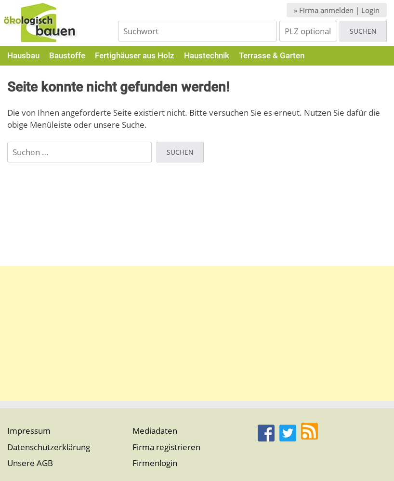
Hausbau (23, 55)
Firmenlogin (154, 462)
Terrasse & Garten (271, 55)
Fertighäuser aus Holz (134, 55)
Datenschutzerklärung (48, 447)
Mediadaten (154, 430)
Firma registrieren (166, 447)
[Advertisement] (197, 333)
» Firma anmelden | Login (337, 10)
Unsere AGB (30, 462)
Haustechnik (206, 55)
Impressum (29, 430)
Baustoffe (67, 55)
